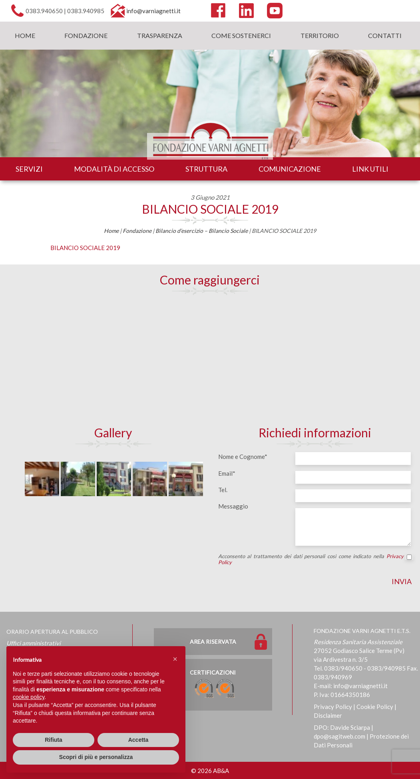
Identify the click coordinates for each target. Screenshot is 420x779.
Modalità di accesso (114, 168)
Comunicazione (290, 168)
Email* (226, 473)
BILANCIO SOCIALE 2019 (210, 209)
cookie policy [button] (28, 697)
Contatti (385, 35)
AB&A (221, 770)
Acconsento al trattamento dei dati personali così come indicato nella (315, 559)
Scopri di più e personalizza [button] (96, 757)
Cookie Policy (374, 706)
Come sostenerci (241, 35)
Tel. (222, 489)
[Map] (210, 359)
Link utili (370, 168)
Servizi (29, 168)
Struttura (206, 168)
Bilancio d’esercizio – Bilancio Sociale (201, 230)
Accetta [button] (138, 740)
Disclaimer (328, 715)
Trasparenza (159, 35)
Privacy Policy (333, 706)
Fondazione (85, 35)
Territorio (320, 35)
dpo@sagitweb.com (339, 736)
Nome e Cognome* (242, 456)
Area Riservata (213, 641)
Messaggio (233, 506)
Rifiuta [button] (53, 740)
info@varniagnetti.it (153, 10)
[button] (175, 659)
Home (25, 35)
